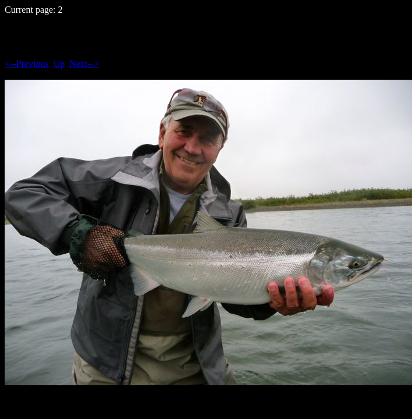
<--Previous (27, 64)
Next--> (84, 64)
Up (59, 64)
